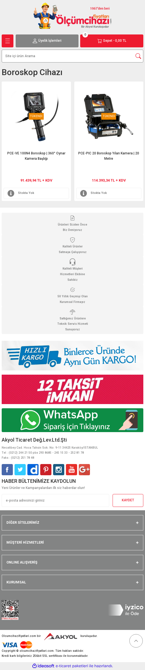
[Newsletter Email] (55, 500)
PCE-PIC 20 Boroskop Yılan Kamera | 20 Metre (108, 156)
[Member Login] (47, 40)
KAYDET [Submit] (128, 500)
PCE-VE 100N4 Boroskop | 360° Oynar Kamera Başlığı (36, 156)
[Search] (72, 56)
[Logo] (73, 15)
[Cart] (111, 40)
